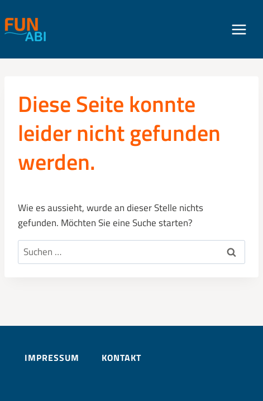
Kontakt (121, 357)
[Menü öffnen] (244, 29)
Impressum (52, 357)
